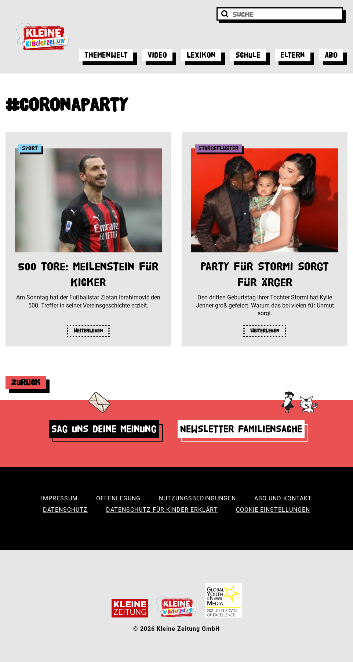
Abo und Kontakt (283, 498)
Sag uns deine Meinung (104, 429)
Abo (331, 55)
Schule (248, 55)
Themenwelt (106, 55)
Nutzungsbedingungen (197, 498)
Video (157, 55)
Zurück (25, 382)
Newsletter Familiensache (241, 429)
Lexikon (201, 55)
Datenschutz (65, 509)
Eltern (292, 55)
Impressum (59, 498)
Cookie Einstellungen (273, 509)
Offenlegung (118, 498)
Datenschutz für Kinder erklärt (162, 509)
